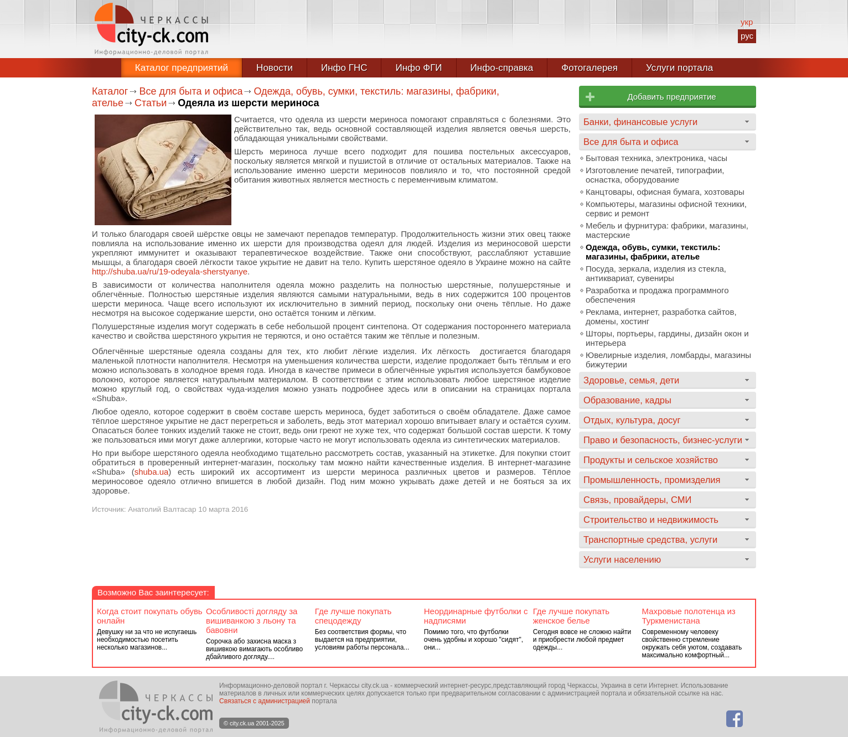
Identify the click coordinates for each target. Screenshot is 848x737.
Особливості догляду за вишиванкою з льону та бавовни (252, 620)
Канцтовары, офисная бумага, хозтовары (665, 191)
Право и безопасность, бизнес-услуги (662, 440)
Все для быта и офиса (190, 91)
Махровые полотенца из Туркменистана (689, 615)
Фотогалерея (589, 68)
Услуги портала (679, 68)
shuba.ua (152, 471)
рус (747, 35)
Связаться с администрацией (264, 701)
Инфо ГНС (344, 68)
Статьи (151, 102)
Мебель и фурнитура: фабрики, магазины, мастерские (667, 230)
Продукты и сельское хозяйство (650, 460)
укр (747, 22)
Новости (274, 68)
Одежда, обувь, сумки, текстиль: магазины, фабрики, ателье (653, 251)
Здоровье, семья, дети (631, 380)
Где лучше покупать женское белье (571, 615)
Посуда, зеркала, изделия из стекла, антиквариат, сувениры (656, 273)
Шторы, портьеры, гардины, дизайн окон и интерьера (667, 338)
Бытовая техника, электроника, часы (656, 158)
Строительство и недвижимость (650, 520)
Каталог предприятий (181, 68)
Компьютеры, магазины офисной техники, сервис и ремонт (666, 208)
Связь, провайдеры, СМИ (637, 500)
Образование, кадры (627, 400)
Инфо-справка (502, 68)
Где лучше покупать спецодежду (353, 615)
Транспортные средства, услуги (650, 539)
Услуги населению (622, 559)
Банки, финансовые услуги (640, 122)
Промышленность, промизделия (652, 480)
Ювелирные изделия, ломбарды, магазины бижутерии (668, 359)
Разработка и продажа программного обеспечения (657, 295)
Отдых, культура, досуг (632, 420)
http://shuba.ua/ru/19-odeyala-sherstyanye (169, 271)
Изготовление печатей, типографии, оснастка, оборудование (655, 174)
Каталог (110, 91)
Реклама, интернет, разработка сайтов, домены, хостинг (661, 316)
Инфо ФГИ (418, 68)
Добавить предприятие (671, 96)
